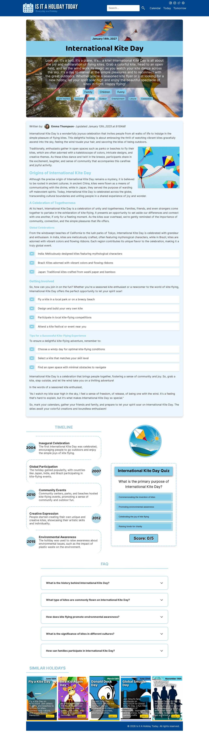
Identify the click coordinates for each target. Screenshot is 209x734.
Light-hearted (63, 98)
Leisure (132, 98)
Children (105, 92)
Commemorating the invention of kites (137, 497)
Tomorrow (179, 8)
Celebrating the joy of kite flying (134, 516)
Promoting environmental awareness (136, 507)
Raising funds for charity (130, 526)
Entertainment (118, 98)
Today (167, 8)
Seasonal (79, 98)
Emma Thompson (62, 126)
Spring (91, 98)
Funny (121, 92)
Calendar (155, 8)
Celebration (146, 98)
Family (88, 92)
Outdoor (103, 98)
